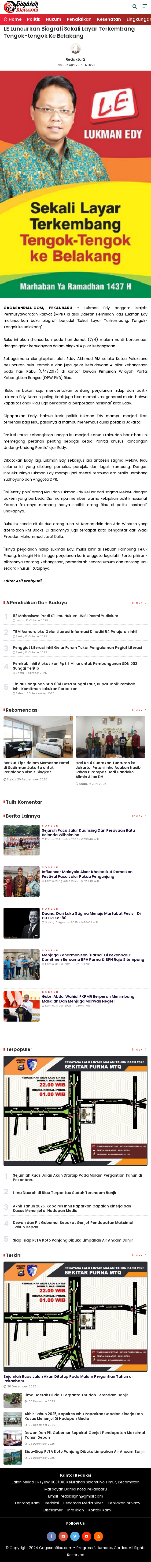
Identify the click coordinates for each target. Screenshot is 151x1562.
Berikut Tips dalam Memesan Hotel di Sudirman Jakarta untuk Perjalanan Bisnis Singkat (36, 768)
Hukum (53, 19)
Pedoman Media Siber (83, 1503)
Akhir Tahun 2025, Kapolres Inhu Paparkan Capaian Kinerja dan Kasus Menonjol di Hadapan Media (72, 1208)
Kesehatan (109, 19)
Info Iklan (75, 1510)
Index (140, 603)
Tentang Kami (27, 1503)
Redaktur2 (75, 59)
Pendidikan (79, 19)
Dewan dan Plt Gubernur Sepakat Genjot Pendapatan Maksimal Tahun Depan (73, 1225)
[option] (40, 750)
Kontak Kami (99, 1510)
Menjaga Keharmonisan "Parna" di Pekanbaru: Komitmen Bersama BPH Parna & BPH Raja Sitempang (93, 957)
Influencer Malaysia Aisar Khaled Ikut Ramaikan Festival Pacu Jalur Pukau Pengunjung (87, 874)
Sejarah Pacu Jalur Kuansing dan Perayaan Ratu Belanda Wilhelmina (88, 833)
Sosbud (50, 825)
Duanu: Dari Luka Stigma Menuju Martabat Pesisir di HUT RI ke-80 (91, 916)
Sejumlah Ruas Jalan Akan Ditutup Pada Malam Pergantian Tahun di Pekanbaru (77, 1177)
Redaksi (52, 1503)
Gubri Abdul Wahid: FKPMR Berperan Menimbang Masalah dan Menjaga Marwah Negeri (88, 999)
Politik (33, 19)
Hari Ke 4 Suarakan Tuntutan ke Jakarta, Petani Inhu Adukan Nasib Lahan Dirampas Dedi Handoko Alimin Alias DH (108, 770)
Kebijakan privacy (124, 1503)
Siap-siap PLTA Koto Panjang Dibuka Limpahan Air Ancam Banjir (73, 1240)
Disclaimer (53, 1510)
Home (13, 19)
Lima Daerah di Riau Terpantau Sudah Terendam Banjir (64, 1192)
